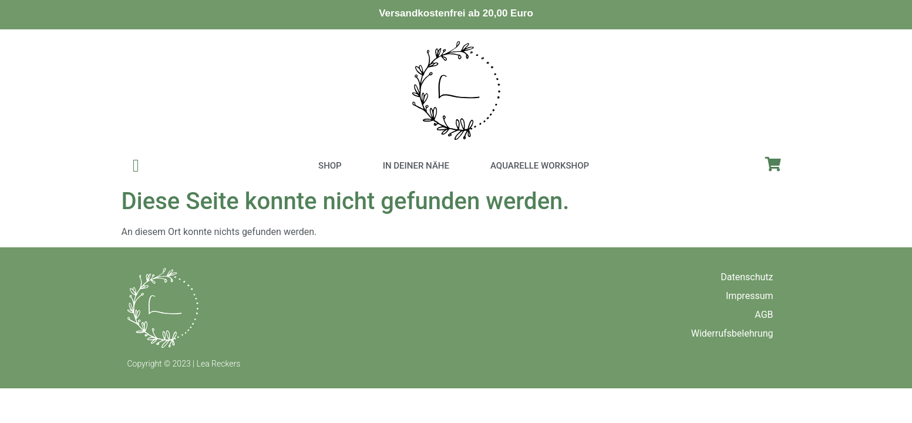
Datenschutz (747, 277)
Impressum (749, 295)
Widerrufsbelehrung (732, 333)
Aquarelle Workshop (539, 165)
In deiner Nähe (416, 165)
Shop (330, 165)
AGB (764, 314)
